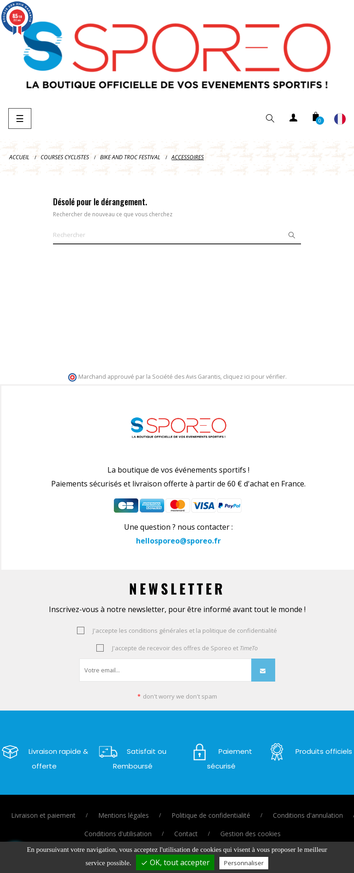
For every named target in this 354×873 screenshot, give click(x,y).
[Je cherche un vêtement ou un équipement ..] (177, 235)
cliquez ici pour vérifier (254, 377)
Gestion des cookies (250, 833)
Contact (186, 833)
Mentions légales (123, 815)
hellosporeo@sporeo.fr (178, 541)
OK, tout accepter (175, 862)
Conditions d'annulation (308, 815)
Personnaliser (244, 863)
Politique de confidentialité (210, 815)
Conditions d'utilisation (118, 833)
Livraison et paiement (43, 815)
